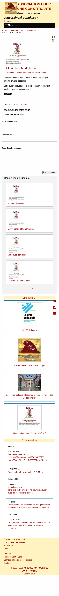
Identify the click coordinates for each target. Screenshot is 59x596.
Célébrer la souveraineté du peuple (29, 365)
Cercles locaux (17, 30)
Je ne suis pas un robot (13, 115)
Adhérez (7, 21)
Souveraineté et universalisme (21, 229)
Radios (24, 105)
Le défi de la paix (29, 330)
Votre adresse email (10, 121)
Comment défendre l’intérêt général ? (29, 433)
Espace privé (29, 574)
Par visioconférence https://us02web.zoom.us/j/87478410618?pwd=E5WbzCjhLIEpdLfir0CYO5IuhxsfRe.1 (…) (28, 457)
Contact (7, 563)
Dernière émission (16, 203)
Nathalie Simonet (38, 73)
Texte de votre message (11, 148)
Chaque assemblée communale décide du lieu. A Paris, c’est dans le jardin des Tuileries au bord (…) (29, 525)
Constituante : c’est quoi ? (15, 539)
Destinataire (7, 135)
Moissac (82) (32, 30)
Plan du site (9, 546)
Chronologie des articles (14, 542)
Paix (16, 105)
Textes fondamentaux (13, 557)
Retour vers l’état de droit (19, 281)
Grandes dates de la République (18, 560)
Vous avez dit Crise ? (17, 255)
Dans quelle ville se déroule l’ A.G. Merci (25, 472)
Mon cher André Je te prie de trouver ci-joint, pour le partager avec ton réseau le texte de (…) (27, 490)
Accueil (5, 30)
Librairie (7, 554)
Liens (6, 549)
